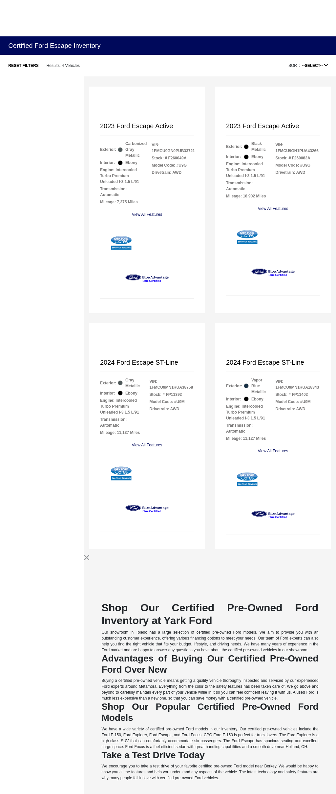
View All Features (147, 214)
